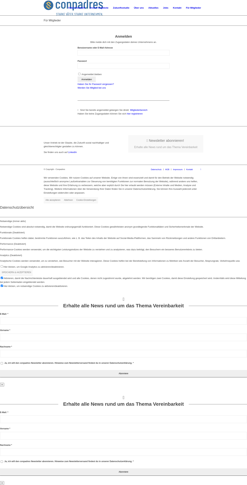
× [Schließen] (2, 384)
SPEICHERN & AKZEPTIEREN (16, 272)
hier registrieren (135, 113)
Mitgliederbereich (139, 110)
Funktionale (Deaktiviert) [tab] (12, 232)
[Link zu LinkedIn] (200, 169)
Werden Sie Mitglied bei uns (92, 87)
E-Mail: (4, 314)
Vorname (5, 330)
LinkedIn (72, 152)
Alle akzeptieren (52, 200)
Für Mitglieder (52, 20)
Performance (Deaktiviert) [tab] (13, 244)
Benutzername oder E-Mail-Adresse (95, 48)
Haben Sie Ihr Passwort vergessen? (96, 84)
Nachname (6, 347)
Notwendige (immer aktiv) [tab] (13, 221)
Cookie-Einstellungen (86, 200)
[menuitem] (76, 8)
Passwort (82, 61)
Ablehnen (68, 200)
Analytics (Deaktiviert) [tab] (11, 255)
